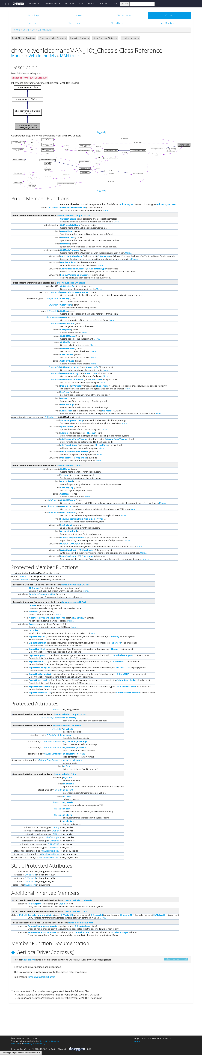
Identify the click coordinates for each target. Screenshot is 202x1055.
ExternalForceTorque (115, 439)
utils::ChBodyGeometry (52, 717)
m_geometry (69, 717)
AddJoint (65, 432)
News (80, 3)
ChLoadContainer (52, 741)
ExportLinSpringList (39, 667)
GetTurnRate (67, 360)
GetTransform (68, 512)
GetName (65, 468)
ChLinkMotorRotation (128, 692)
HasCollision (66, 231)
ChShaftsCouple (123, 655)
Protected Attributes (79, 38)
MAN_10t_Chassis (44, 30)
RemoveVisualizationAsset (42, 932)
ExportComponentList (72, 537)
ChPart (32, 605)
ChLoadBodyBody (125, 680)
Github (137, 1041)
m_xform (67, 814)
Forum (91, 3)
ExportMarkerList (38, 661)
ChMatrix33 (52, 506)
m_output (68, 783)
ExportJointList (37, 649)
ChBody (115, 636)
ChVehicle (77, 256)
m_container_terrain (74, 753)
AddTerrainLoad (68, 445)
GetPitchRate (67, 348)
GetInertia (65, 506)
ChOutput (74, 543)
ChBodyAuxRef (51, 298)
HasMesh (65, 243)
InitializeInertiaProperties (74, 451)
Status (114, 3)
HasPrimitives (67, 237)
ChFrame (106, 410)
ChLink (114, 649)
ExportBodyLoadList (40, 680)
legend (101, 132)
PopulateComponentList (42, 594)
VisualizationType (96, 268)
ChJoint (91, 432)
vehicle (26, 30)
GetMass (64, 493)
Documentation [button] (52, 3)
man (33, 30)
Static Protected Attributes (105, 38)
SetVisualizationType (71, 518)
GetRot (64, 317)
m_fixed (67, 766)
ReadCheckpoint (69, 556)
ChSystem (53, 304)
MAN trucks (70, 55)
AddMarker (66, 410)
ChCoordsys (54, 207)
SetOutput (66, 525)
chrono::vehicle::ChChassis (71, 282)
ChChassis (34, 588)
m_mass (67, 796)
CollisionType (126, 204)
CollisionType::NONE (167, 204)
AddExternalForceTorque (73, 439)
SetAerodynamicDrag (71, 420)
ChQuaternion (53, 317)
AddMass (34, 611)
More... (106, 210)
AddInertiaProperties (40, 617)
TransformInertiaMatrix (41, 914)
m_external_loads (72, 760)
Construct (65, 256)
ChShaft (116, 642)
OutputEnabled (68, 531)
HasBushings (67, 404)
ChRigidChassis (68, 218)
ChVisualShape (120, 932)
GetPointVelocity (69, 373)
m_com (66, 808)
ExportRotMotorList (40, 692)
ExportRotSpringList (40, 674)
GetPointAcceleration (71, 379)
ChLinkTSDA (122, 667)
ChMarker (49, 417)
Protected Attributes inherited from (48, 714)
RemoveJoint (34, 903)
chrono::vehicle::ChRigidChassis (73, 215)
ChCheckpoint (87, 550)
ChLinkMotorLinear (126, 686)
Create (32, 624)
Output (64, 543)
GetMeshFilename (69, 250)
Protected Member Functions (52, 38)
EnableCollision (68, 262)
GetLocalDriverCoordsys (73, 207)
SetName (65, 475)
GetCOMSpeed (68, 336)
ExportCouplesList (39, 655)
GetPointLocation (69, 367)
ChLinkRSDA (123, 674)
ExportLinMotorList (39, 686)
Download (34, 3)
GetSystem (66, 304)
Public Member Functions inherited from (50, 215)
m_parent (68, 789)
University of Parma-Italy (34, 1043)
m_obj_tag (68, 821)
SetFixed (64, 392)
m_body (67, 735)
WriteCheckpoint (69, 550)
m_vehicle (68, 728)
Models (17, 55)
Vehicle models (42, 55)
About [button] (103, 3)
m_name (67, 777)
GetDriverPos (67, 323)
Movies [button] (69, 3)
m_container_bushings (75, 741)
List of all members (130, 38)
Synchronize (66, 426)
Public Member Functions (23, 38)
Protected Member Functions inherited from (50, 584)
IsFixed (64, 398)
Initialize (65, 385)
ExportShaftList (37, 642)
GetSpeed (65, 329)
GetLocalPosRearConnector (74, 292)
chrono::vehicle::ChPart (69, 465)
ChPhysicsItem (82, 926)
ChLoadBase (101, 445)
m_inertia (68, 802)
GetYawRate (66, 354)
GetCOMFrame (67, 500)
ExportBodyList (37, 636)
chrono (17, 30)
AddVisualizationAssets (73, 268)
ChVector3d (54, 292)
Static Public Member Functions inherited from (51, 900)
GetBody (64, 298)
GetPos (64, 311)
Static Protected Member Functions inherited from (52, 922)
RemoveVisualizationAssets (74, 274)
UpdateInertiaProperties (73, 457)
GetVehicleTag (68, 286)
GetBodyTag (67, 487)
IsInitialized (66, 481)
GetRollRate (66, 342)
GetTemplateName (70, 225)
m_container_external (74, 747)
